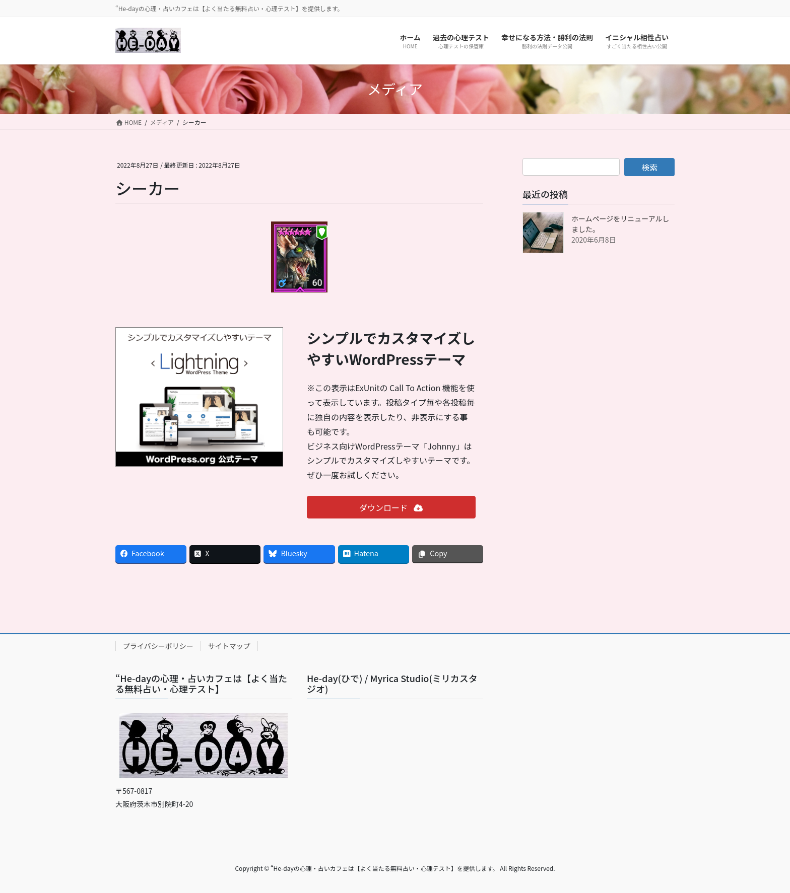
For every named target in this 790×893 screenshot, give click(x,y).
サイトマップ (229, 646)
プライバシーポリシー (158, 646)
